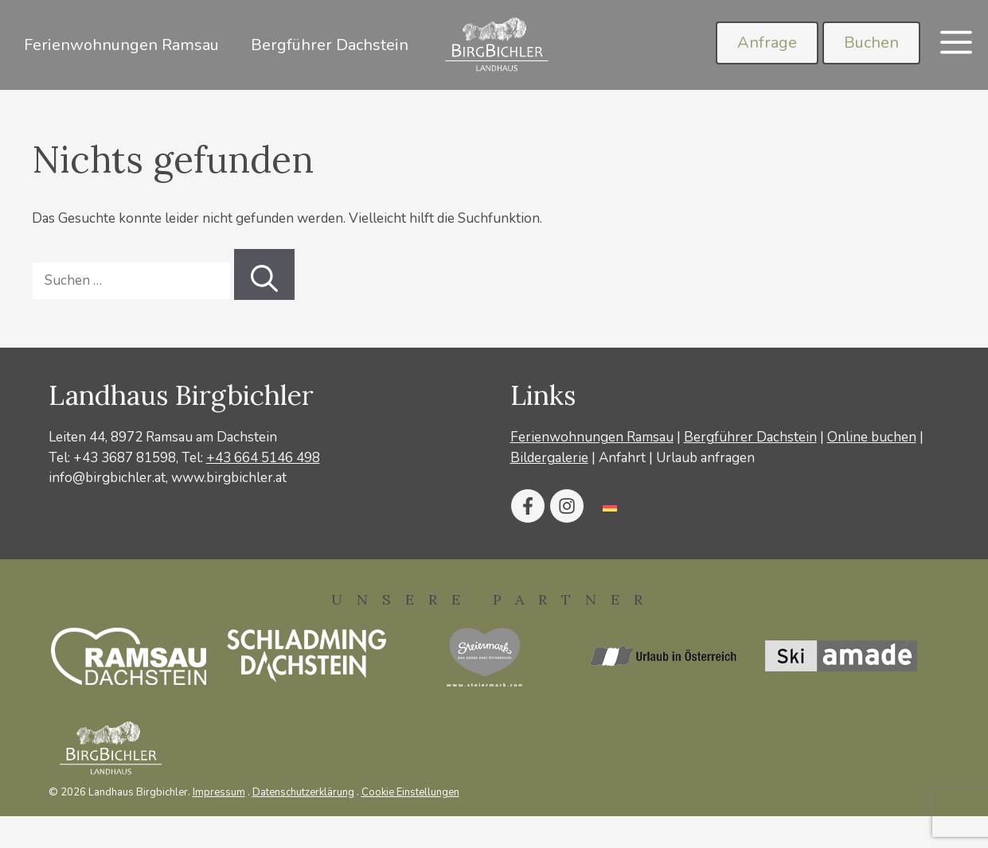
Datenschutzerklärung (303, 792)
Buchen (871, 42)
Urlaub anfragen (705, 458)
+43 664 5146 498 (263, 458)
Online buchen (871, 437)
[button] (956, 45)
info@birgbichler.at (107, 478)
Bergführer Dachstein (329, 45)
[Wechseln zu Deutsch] (610, 506)
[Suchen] (264, 274)
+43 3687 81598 (124, 458)
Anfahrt (622, 458)
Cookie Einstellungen (410, 792)
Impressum (219, 792)
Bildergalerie (549, 458)
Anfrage (767, 42)
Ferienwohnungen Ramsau (121, 45)
